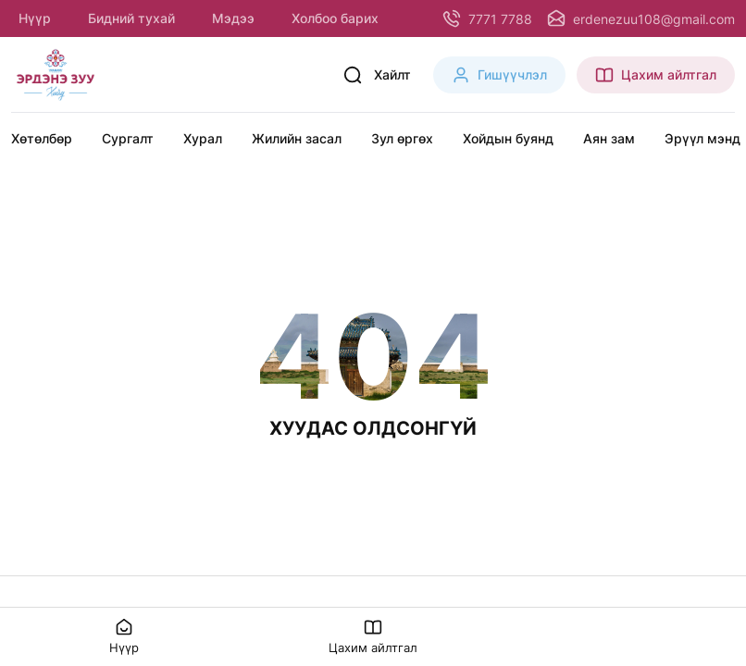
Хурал (202, 138)
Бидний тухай (131, 18)
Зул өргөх (402, 138)
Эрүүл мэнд (702, 138)
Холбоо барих (335, 18)
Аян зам (609, 138)
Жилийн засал (297, 138)
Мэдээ (233, 18)
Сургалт (128, 138)
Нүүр (35, 18)
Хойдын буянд (508, 138)
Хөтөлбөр (41, 138)
